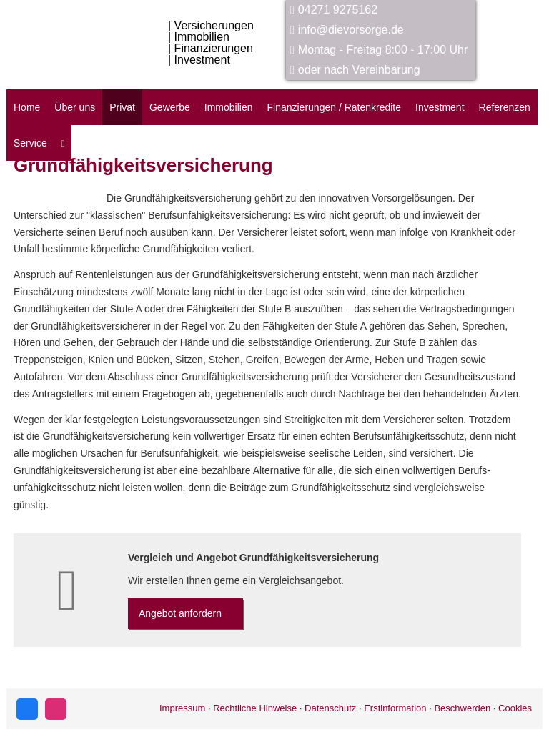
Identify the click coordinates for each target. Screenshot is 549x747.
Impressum (182, 708)
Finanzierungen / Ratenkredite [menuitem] (334, 107)
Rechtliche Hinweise (255, 708)
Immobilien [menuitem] (228, 107)
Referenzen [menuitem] (504, 107)
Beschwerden (462, 708)
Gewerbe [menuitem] (169, 107)
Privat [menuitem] (122, 107)
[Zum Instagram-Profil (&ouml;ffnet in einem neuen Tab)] (55, 709)
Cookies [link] (515, 708)
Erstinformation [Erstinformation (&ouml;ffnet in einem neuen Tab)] (395, 708)
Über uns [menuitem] (74, 107)
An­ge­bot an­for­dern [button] (180, 613)
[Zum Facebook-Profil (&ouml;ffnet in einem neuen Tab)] (27, 709)
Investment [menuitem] (439, 107)
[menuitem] (63, 143)
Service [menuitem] (30, 143)
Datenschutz (330, 708)
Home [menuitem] (27, 107)
